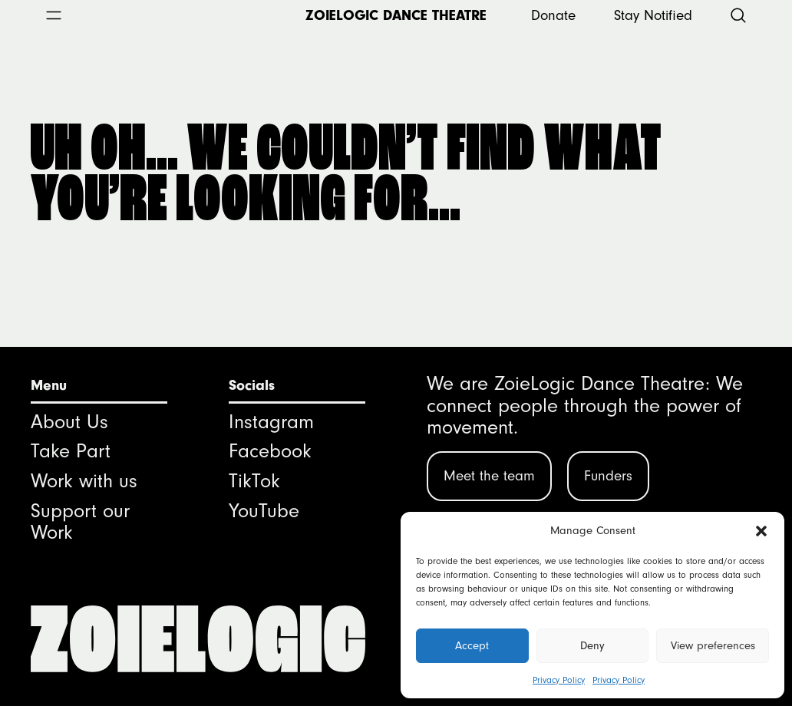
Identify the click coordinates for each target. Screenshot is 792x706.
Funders (608, 475)
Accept (472, 645)
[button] (761, 531)
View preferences (713, 645)
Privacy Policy (559, 680)
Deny (592, 645)
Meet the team (489, 475)
